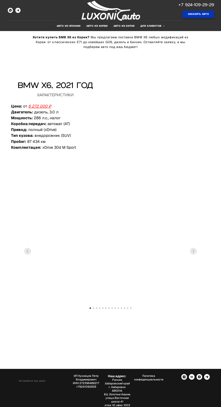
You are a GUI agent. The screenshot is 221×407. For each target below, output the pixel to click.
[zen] (199, 378)
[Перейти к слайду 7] (109, 308)
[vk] (192, 378)
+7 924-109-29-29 (196, 5)
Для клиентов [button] (151, 26)
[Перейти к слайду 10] (118, 308)
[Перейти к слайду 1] (90, 308)
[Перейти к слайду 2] (93, 308)
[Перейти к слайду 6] (106, 308)
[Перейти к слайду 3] (96, 308)
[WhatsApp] (10, 10)
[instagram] (184, 378)
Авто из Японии (68, 26)
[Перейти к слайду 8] (112, 308)
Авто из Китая (123, 26)
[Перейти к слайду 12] (124, 308)
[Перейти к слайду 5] (102, 308)
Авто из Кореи (97, 26)
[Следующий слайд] (193, 251)
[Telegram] (18, 10)
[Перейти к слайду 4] (99, 308)
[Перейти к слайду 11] (121, 308)
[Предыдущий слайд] (27, 251)
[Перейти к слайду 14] (130, 308)
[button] (198, 14)
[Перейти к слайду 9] (115, 308)
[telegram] (207, 378)
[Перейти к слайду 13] (127, 308)
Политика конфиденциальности (148, 377)
